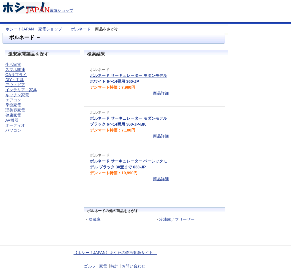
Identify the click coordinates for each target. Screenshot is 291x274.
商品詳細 (161, 93)
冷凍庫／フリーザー (177, 219)
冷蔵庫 (95, 219)
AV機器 (11, 120)
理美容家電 (15, 110)
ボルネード (81, 29)
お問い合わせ (133, 266)
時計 (114, 266)
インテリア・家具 (21, 90)
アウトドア (15, 85)
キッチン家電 (17, 95)
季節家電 (13, 105)
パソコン (13, 130)
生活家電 (13, 64)
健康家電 (13, 115)
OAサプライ (16, 74)
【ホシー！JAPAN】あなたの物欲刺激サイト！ (115, 252)
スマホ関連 (15, 69)
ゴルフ (90, 266)
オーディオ (15, 125)
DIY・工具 (14, 79)
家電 (103, 266)
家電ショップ (50, 29)
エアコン (13, 100)
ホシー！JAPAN (20, 29)
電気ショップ (61, 10)
